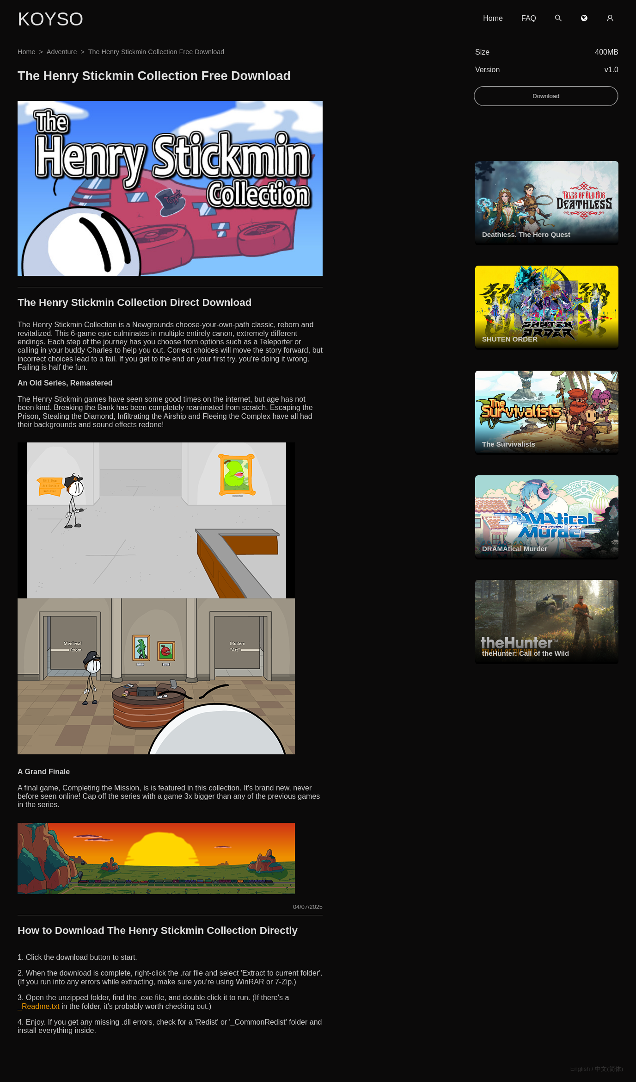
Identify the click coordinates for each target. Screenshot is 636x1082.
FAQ (528, 18)
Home (493, 18)
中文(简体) (609, 1068)
